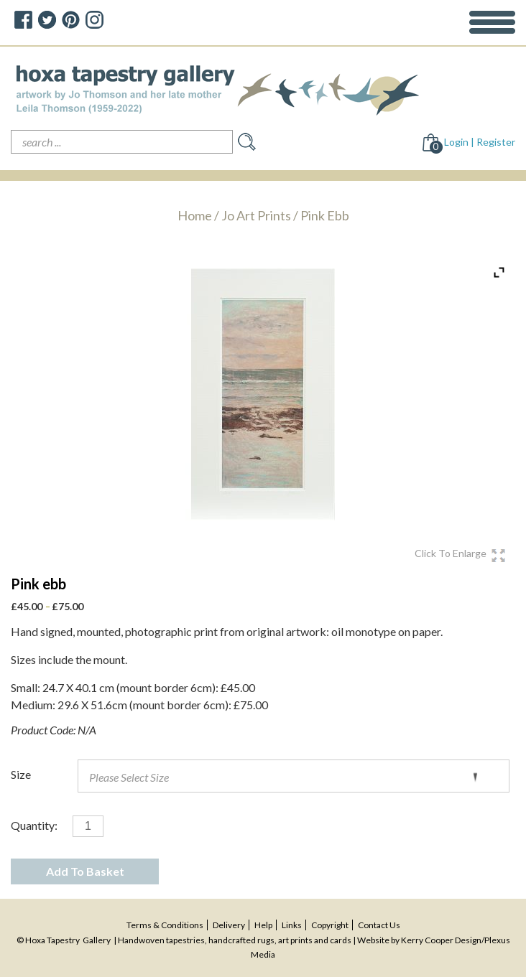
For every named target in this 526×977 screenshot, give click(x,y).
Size (21, 774)
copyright (330, 925)
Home (194, 215)
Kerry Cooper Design (441, 940)
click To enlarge (450, 553)
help (263, 925)
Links (292, 925)
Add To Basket (85, 871)
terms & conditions (164, 925)
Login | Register (479, 142)
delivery (229, 925)
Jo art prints (256, 215)
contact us (379, 925)
